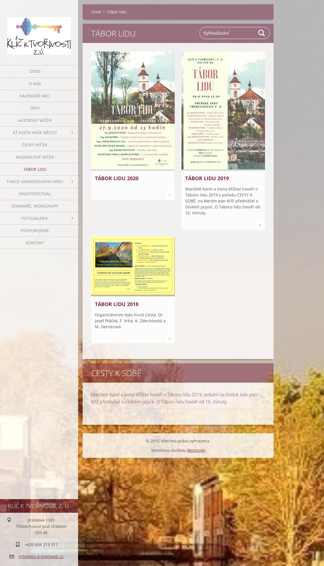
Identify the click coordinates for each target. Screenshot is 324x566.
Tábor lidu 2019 (207, 178)
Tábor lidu (34, 169)
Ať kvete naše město (35, 132)
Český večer (34, 144)
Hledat (262, 33)
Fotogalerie (35, 218)
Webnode (196, 450)
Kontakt (35, 242)
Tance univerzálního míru (35, 181)
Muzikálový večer (35, 157)
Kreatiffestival (35, 193)
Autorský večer (35, 120)
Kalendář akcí (35, 96)
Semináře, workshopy (34, 206)
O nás (35, 83)
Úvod (34, 71)
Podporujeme (35, 230)
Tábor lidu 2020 (116, 178)
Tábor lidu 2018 (116, 304)
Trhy (35, 108)
